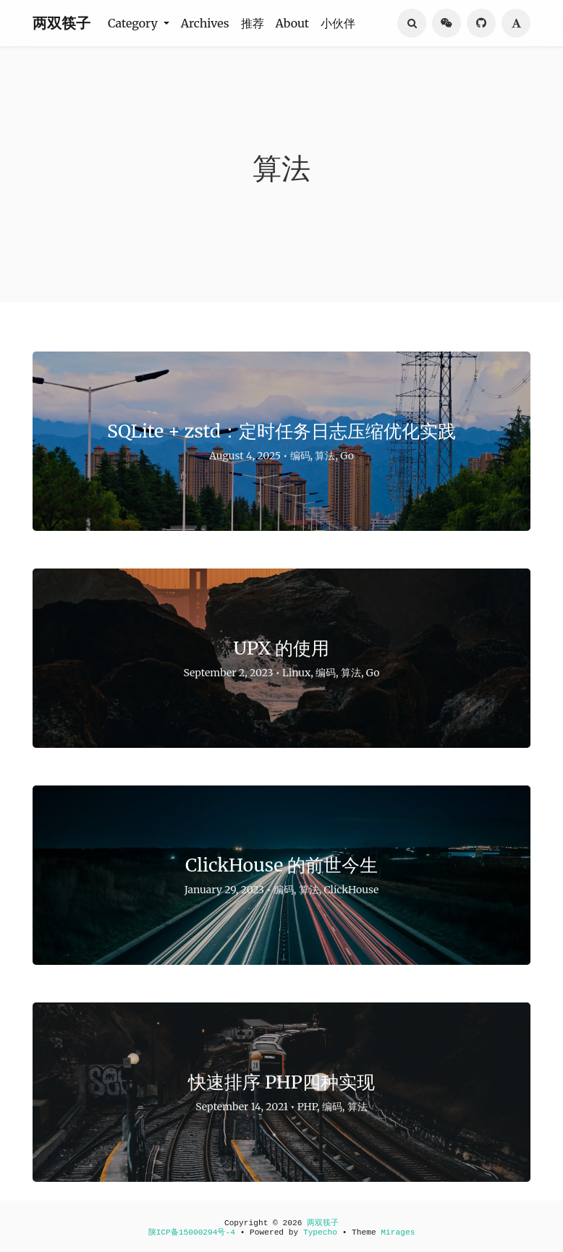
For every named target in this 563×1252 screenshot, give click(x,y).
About (293, 23)
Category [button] (134, 23)
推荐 (252, 23)
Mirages (398, 1232)
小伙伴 (338, 23)
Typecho (320, 1232)
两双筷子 (61, 23)
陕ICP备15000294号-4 (191, 1232)
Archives (205, 23)
